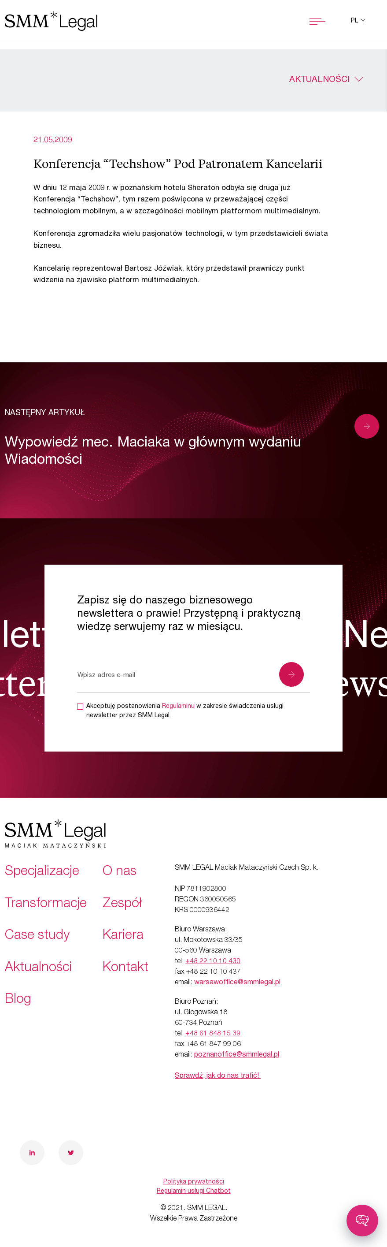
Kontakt (125, 968)
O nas (119, 872)
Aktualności (319, 80)
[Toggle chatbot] (362, 1220)
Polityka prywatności (193, 1182)
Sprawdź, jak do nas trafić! (218, 1076)
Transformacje (46, 904)
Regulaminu (178, 707)
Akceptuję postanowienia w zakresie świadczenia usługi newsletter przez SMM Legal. (185, 711)
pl (355, 21)
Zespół (122, 904)
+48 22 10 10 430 (212, 961)
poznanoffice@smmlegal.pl (236, 1055)
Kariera (123, 936)
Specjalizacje (42, 872)
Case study (37, 936)
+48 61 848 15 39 (212, 1034)
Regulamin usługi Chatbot (194, 1191)
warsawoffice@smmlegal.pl (237, 982)
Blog (18, 1000)
